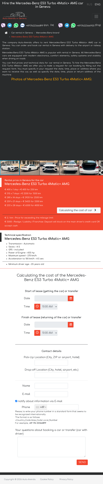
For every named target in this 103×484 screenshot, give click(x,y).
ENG (97, 4)
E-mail (26, 394)
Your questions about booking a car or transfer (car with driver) (51, 432)
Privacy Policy (66, 479)
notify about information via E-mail (38, 401)
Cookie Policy (46, 479)
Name (26, 385)
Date (27, 298)
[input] (51, 298)
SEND (82, 462)
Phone (26, 407)
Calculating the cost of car (78, 210)
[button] (100, 121)
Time (27, 306)
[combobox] (41, 407)
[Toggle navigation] (96, 16)
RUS (89, 4)
